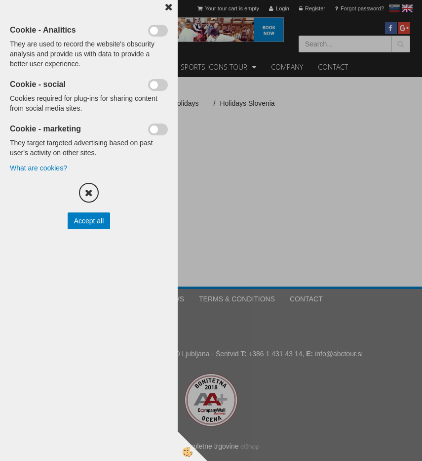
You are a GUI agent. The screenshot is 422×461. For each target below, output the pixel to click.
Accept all (89, 221)
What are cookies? (38, 168)
